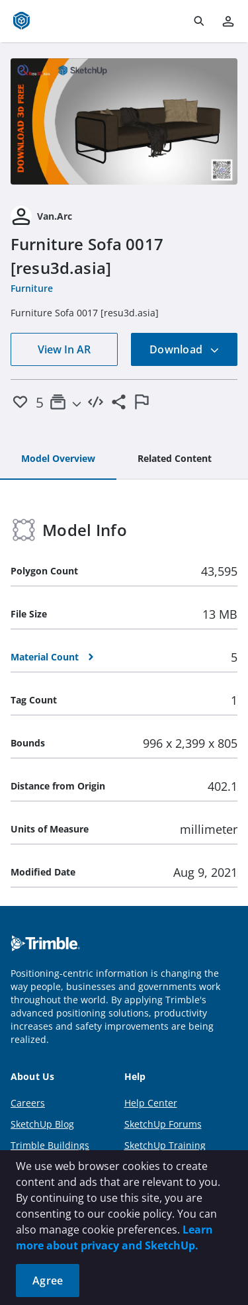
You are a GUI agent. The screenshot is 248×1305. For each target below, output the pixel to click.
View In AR (64, 349)
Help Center (150, 1103)
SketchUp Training (165, 1145)
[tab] (58, 459)
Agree (47, 1280)
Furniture (32, 288)
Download (184, 349)
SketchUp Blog (42, 1124)
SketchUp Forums (163, 1124)
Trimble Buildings (50, 1145)
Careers (28, 1103)
